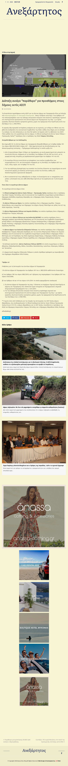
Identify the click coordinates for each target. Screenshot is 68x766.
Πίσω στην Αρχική (8, 52)
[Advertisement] (34, 35)
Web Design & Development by (49, 761)
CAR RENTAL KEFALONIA (34, 565)
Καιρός (57, 2)
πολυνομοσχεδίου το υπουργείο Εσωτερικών (19, 115)
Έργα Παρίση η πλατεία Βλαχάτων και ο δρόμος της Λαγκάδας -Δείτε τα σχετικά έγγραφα (33, 465)
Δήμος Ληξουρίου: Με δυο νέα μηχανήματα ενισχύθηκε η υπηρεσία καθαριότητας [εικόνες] (33, 407)
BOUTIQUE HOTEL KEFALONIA (34, 597)
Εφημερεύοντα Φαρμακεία (44, 2)
